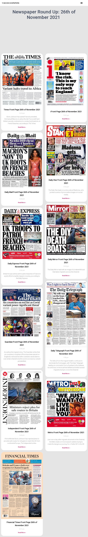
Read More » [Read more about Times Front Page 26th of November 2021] (22, 122)
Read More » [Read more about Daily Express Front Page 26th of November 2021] (22, 277)
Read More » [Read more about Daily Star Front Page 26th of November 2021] (66, 193)
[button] (81, 3)
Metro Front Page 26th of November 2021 (66, 427)
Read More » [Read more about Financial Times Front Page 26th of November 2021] (22, 527)
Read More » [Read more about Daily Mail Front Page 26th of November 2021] (22, 197)
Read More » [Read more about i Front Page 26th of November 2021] (66, 114)
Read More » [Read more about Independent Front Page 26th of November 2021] (22, 442)
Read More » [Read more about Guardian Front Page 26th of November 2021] (22, 360)
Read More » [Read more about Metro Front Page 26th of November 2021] (66, 443)
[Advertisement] (44, 36)
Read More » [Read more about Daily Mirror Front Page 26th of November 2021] (66, 270)
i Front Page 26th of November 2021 (66, 106)
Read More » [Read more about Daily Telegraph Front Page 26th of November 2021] (66, 368)
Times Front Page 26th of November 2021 (22, 105)
